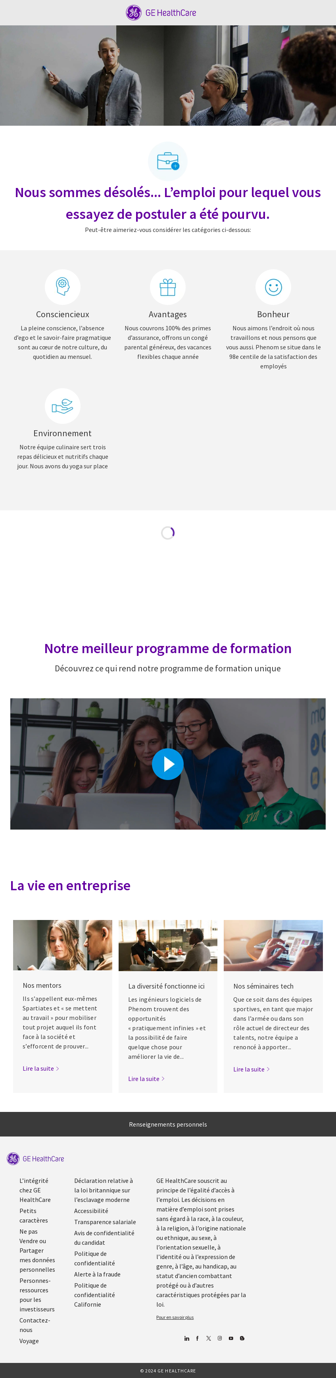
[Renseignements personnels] (168, 1124)
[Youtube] (231, 1339)
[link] (41, 1068)
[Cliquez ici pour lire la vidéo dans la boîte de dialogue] (168, 764)
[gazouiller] (209, 1339)
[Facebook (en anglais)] (198, 1339)
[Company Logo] (161, 11)
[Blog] (220, 1339)
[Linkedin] (187, 1339)
